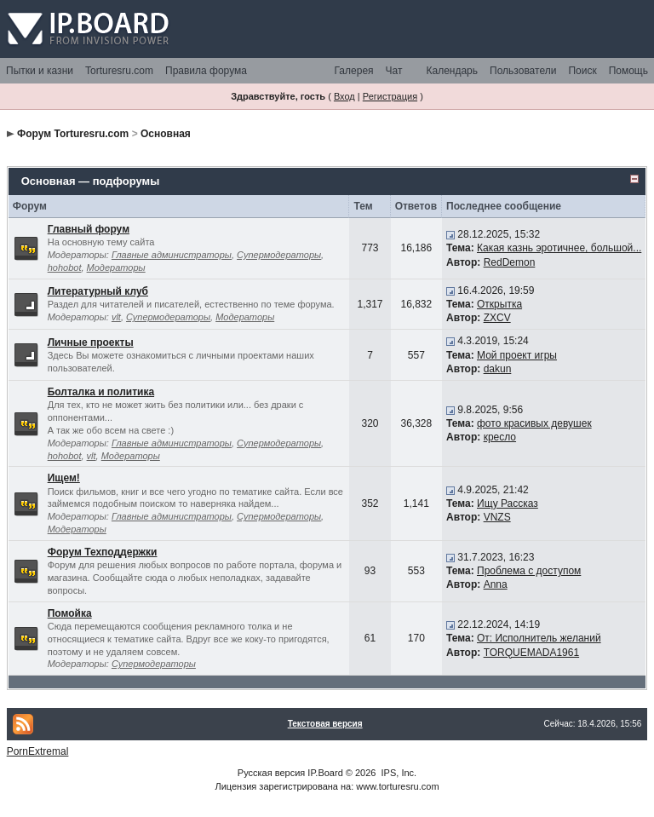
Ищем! (64, 478)
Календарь (452, 71)
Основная (166, 134)
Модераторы (116, 267)
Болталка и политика (101, 392)
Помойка (70, 613)
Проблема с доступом (529, 571)
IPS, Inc (398, 773)
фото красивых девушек (534, 423)
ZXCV (497, 318)
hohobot (65, 267)
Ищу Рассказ (507, 503)
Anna (496, 584)
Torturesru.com (119, 71)
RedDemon (510, 262)
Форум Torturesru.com (73, 134)
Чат (394, 71)
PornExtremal (38, 751)
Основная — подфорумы (90, 181)
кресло (500, 437)
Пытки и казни (39, 71)
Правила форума (206, 71)
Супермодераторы (279, 255)
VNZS (497, 517)
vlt (116, 317)
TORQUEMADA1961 (531, 653)
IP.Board (324, 773)
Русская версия (271, 773)
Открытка (499, 304)
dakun (498, 369)
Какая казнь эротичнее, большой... (559, 248)
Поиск (582, 71)
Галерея (354, 71)
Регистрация (390, 96)
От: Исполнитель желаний (539, 638)
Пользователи (523, 71)
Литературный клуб (98, 291)
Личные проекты (91, 342)
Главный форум (88, 229)
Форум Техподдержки (103, 552)
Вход (344, 96)
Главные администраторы (172, 255)
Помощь (628, 71)
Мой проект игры (517, 355)
